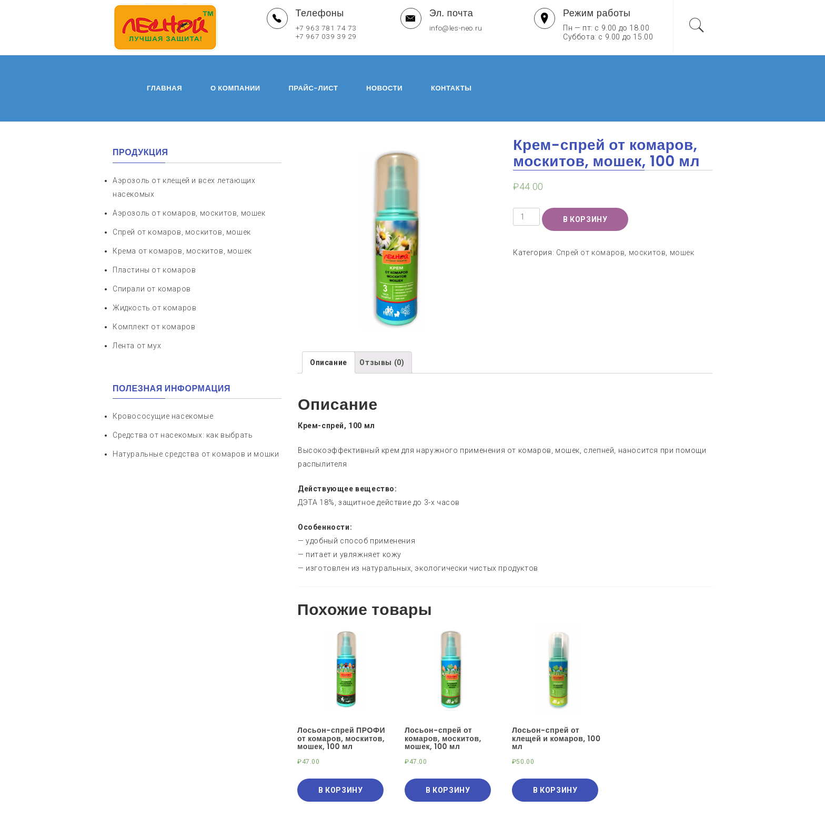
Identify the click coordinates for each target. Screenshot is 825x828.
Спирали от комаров (152, 247)
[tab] (328, 320)
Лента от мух (137, 303)
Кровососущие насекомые (163, 374)
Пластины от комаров (154, 228)
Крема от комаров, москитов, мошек (182, 209)
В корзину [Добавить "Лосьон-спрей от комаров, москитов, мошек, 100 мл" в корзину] (448, 748)
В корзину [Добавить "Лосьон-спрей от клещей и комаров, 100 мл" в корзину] (555, 748)
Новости (363, 67)
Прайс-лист (292, 67)
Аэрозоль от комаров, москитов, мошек (189, 171)
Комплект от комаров (154, 284)
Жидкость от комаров (154, 265)
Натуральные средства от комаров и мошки (196, 412)
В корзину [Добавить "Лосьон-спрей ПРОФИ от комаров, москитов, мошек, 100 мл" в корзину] (340, 748)
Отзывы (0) (381, 320)
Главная (143, 67)
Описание (328, 320)
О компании (214, 67)
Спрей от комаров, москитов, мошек (625, 210)
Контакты (430, 67)
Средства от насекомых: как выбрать (183, 393)
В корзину (585, 177)
